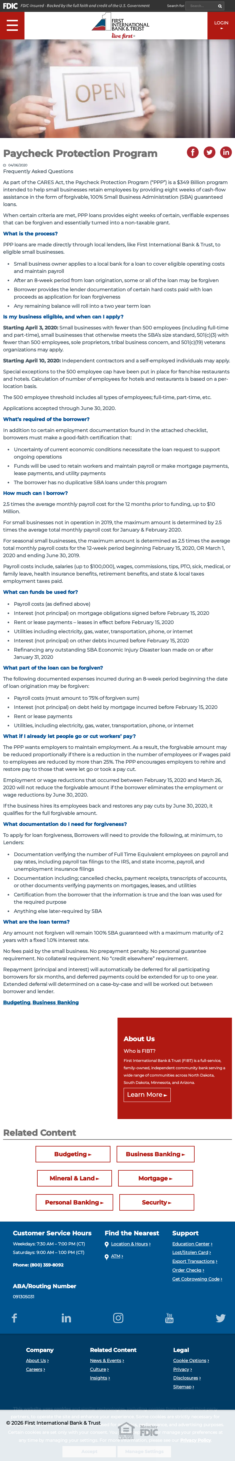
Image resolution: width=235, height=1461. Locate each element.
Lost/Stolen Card (190, 1252)
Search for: (176, 6)
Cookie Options (189, 1360)
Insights (98, 1378)
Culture (98, 1369)
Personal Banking (72, 1202)
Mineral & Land (72, 1178)
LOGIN (221, 23)
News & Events (105, 1360)
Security (154, 1202)
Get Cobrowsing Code (195, 1279)
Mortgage (153, 1178)
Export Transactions (193, 1261)
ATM (115, 1256)
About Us (36, 1360)
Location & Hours (129, 1244)
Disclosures (185, 1378)
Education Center (191, 1244)
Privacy (181, 1369)
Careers (34, 1369)
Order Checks (186, 1270)
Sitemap (182, 1387)
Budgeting (16, 1002)
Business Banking (55, 1002)
